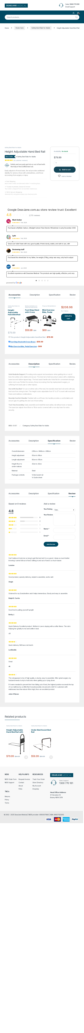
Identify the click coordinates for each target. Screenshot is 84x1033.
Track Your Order (39, 1002)
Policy (7, 1023)
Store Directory (38, 1005)
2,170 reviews (34, 438)
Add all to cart (68, 540)
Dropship (36, 1012)
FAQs (20, 1012)
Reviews (73, 518)
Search (76, 17)
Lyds (14, 459)
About (21, 1009)
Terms (7, 1026)
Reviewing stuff (18, 472)
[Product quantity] (64, 386)
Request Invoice (24, 1002)
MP (13, 488)
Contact (21, 1005)
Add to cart (66, 393)
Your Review (48, 738)
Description (35, 518)
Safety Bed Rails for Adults (41, 28)
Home (7, 28)
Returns (7, 1019)
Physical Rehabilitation (49, 529)
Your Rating (48, 732)
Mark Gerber (17, 443)
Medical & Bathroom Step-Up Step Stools (31, 529)
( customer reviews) (20, 383)
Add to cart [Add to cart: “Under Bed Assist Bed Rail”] (51, 980)
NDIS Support (9, 1005)
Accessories (14, 518)
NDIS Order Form (11, 1002)
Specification (54, 518)
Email (46, 759)
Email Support (70, 7)
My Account (37, 1009)
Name (46, 752)
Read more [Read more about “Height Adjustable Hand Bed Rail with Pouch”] (26, 980)
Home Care (20, 28)
